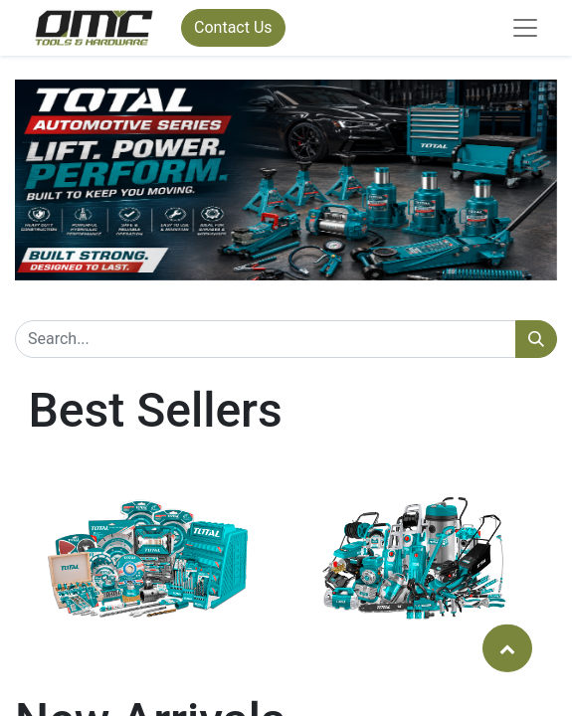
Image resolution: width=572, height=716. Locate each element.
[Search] (536, 339)
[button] (507, 647)
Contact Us (233, 27)
